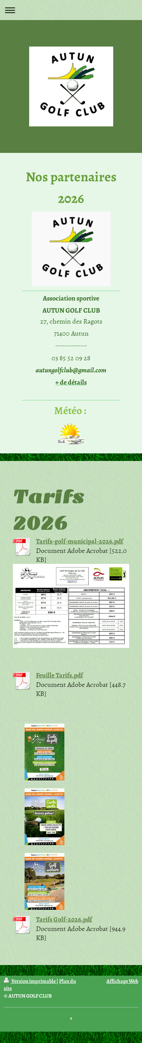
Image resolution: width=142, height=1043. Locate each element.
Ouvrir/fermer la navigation (71, 10)
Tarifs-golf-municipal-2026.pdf (79, 541)
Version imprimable (30, 981)
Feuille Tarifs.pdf (59, 675)
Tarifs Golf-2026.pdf (64, 919)
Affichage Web (122, 981)
